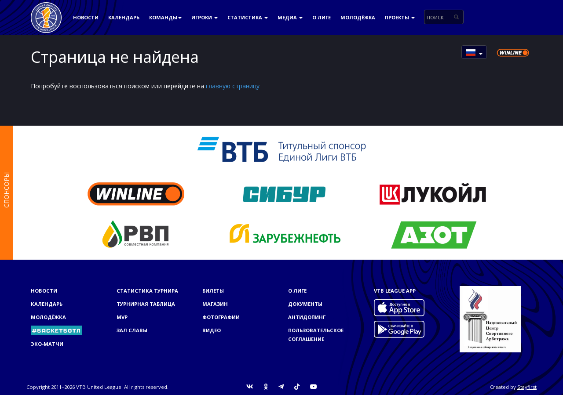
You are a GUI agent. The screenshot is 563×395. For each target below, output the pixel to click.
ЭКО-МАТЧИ (47, 344)
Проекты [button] (400, 17)
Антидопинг (306, 317)
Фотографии (221, 317)
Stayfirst (527, 387)
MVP (122, 317)
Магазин (215, 304)
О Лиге (321, 17)
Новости (86, 17)
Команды (165, 17)
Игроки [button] (204, 17)
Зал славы (132, 330)
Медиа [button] (290, 17)
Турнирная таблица (146, 304)
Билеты (213, 290)
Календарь (123, 17)
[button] (474, 52)
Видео (211, 330)
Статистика (247, 17)
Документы (305, 304)
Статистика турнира (147, 290)
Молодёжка (357, 17)
